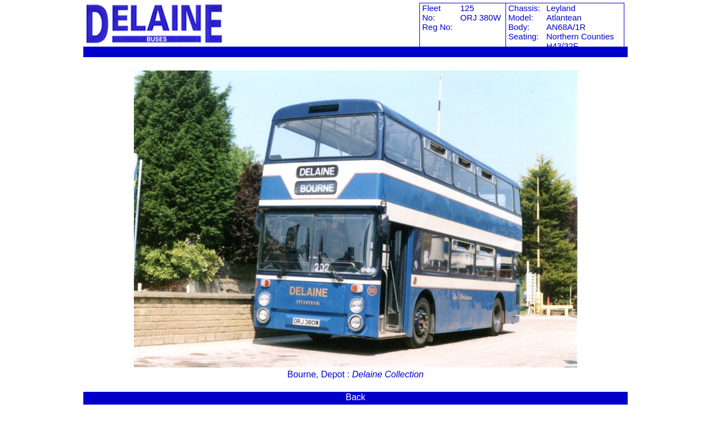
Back (355, 397)
